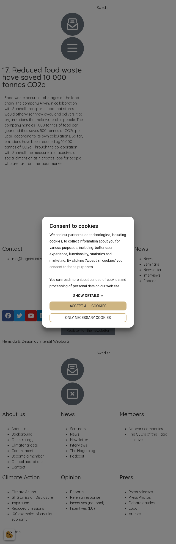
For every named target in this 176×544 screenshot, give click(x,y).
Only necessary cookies (88, 317)
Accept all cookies (88, 306)
